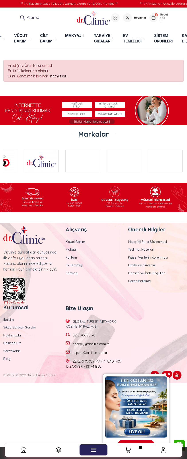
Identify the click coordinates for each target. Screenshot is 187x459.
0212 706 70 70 (84, 335)
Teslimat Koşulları (141, 249)
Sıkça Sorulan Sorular (19, 327)
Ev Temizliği (74, 265)
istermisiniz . (58, 76)
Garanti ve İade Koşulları (147, 273)
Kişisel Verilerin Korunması (148, 257)
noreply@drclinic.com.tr (91, 344)
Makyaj (71, 249)
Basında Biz (12, 343)
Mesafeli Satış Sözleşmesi (147, 242)
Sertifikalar (11, 351)
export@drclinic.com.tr (90, 353)
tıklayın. (50, 269)
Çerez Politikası (139, 281)
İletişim (8, 319)
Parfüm (71, 257)
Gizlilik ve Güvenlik (142, 265)
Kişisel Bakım (75, 242)
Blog (6, 359)
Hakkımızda (12, 335)
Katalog (72, 273)
